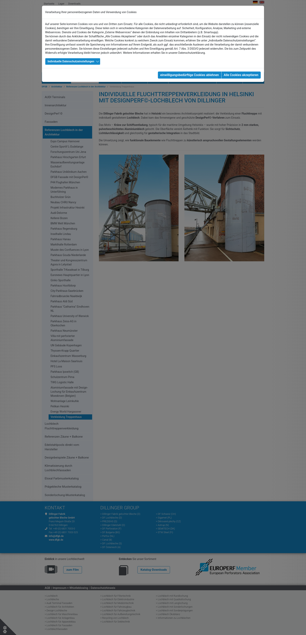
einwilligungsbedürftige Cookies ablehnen (189, 75)
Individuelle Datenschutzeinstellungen (71, 61)
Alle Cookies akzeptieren (241, 75)
